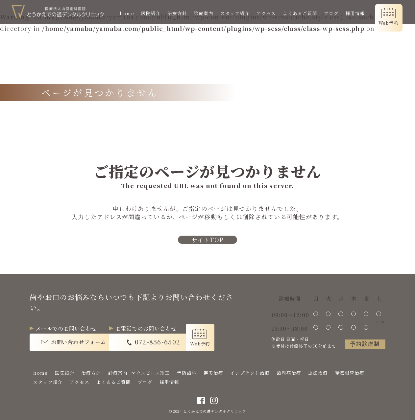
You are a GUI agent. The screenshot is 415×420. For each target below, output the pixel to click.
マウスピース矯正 (150, 373)
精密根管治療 (349, 373)
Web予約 (389, 22)
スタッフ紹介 (235, 13)
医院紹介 (151, 13)
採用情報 (356, 13)
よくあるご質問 (300, 13)
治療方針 (178, 13)
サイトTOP (207, 240)
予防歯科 (187, 373)
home (127, 13)
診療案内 (204, 13)
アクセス (267, 13)
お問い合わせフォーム (78, 342)
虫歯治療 (318, 373)
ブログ (332, 13)
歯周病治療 (289, 373)
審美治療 (213, 373)
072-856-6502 (170, 342)
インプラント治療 (249, 373)
